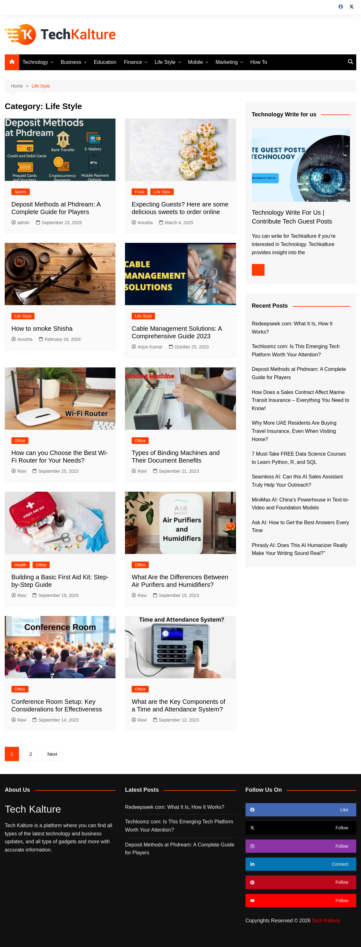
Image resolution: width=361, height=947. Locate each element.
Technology (35, 62)
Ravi (18, 471)
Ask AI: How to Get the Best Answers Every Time (300, 526)
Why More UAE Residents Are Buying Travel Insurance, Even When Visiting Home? (294, 431)
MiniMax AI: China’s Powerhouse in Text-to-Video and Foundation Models (300, 504)
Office (20, 440)
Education (105, 62)
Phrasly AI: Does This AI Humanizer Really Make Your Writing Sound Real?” (299, 549)
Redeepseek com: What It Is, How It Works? (292, 328)
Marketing (226, 62)
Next (52, 754)
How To (258, 62)
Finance (133, 62)
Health (21, 565)
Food (139, 191)
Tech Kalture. (326, 920)
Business (71, 62)
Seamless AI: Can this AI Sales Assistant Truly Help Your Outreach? (297, 481)
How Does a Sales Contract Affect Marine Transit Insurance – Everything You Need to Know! (300, 400)
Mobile (195, 62)
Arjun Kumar (147, 346)
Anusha (142, 222)
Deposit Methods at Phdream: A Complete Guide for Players (299, 373)
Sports (21, 191)
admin (20, 222)
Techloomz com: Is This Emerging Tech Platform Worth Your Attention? (296, 350)
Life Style (165, 62)
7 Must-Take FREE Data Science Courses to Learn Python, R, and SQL (299, 458)
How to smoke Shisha (41, 328)
